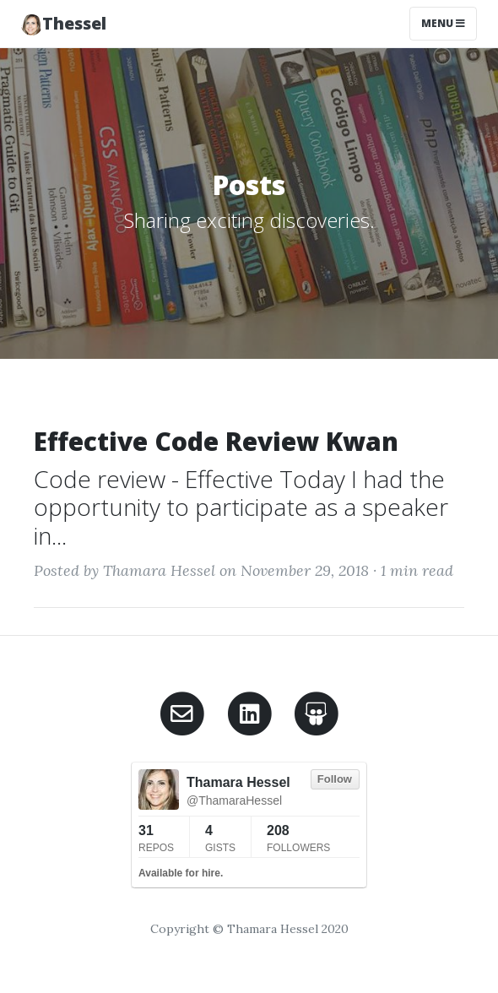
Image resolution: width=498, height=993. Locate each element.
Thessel (63, 23)
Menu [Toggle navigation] (443, 23)
